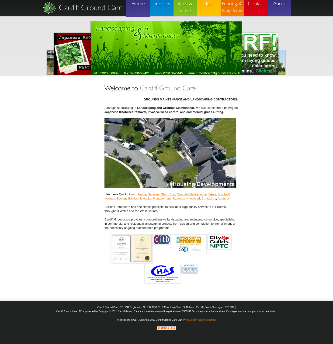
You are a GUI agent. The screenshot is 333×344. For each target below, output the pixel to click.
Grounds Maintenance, (192, 194)
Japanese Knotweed (186, 198)
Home (142, 194)
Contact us (208, 198)
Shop (164, 194)
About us (224, 198)
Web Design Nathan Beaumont (200, 320)
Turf (172, 194)
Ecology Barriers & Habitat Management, (144, 198)
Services (154, 194)
